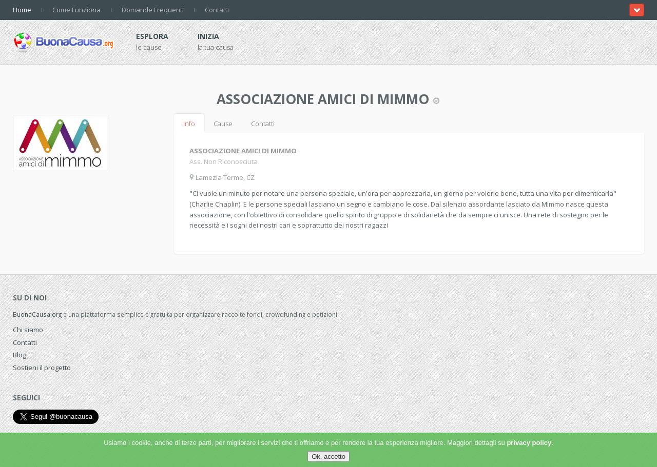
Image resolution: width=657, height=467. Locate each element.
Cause (223, 123)
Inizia (208, 36)
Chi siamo (28, 329)
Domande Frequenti (153, 9)
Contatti (217, 9)
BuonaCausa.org (37, 314)
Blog (19, 354)
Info (189, 123)
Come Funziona (76, 9)
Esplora (152, 36)
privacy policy (529, 442)
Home (22, 9)
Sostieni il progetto (42, 367)
